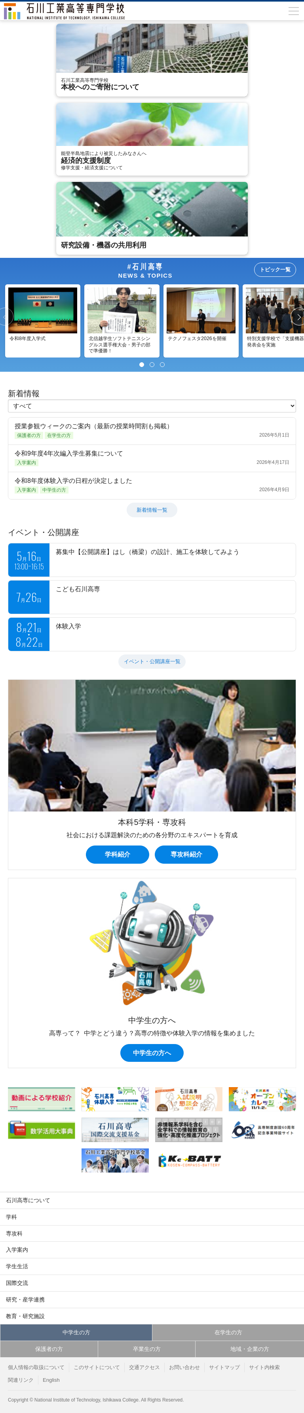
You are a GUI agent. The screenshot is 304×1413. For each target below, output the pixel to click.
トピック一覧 (275, 269)
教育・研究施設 (25, 1316)
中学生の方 (76, 1332)
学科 (11, 1217)
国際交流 (17, 1283)
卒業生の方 (147, 1349)
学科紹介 (117, 854)
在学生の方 (228, 1332)
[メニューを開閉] (294, 11)
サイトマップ (224, 1367)
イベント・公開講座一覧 (152, 661)
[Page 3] (162, 364)
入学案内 (17, 1250)
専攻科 (14, 1233)
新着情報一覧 (152, 510)
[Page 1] (141, 364)
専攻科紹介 (186, 854)
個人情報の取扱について (36, 1367)
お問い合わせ (184, 1367)
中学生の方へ (152, 1053)
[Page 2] (152, 364)
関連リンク (21, 1380)
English (51, 1380)
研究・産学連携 (25, 1299)
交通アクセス (144, 1367)
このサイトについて (97, 1367)
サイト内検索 (264, 1367)
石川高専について (28, 1200)
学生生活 (17, 1266)
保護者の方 (49, 1349)
